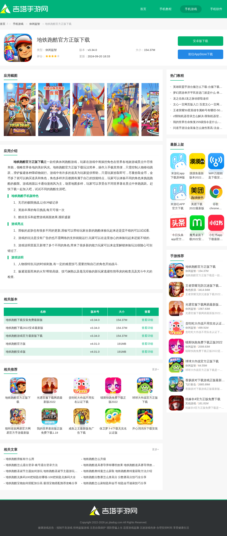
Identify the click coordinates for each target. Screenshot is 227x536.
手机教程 (165, 9)
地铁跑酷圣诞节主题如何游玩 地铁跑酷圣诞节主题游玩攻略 (43, 471)
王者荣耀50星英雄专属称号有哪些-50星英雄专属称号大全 (198, 110)
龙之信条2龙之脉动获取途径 (191, 98)
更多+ (155, 369)
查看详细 (147, 319)
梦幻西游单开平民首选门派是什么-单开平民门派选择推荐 (198, 92)
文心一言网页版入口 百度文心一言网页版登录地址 (198, 104)
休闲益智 (34, 23)
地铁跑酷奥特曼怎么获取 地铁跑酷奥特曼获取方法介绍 (117, 471)
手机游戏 (191, 9)
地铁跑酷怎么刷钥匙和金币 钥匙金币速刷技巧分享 (114, 483)
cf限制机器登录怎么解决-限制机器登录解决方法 (198, 116)
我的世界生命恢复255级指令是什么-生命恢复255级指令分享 (198, 122)
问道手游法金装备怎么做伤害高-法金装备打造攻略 (198, 127)
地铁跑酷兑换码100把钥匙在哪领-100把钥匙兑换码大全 (41, 477)
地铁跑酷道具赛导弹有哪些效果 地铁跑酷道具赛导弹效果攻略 (121, 465)
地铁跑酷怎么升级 (94, 459)
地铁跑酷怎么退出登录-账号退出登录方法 (32, 465)
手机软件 (216, 9)
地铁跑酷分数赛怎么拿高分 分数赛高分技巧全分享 (114, 477)
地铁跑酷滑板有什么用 (20, 459)
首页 (143, 9)
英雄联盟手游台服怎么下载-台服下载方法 (198, 86)
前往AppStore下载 (200, 54)
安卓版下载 (200, 41)
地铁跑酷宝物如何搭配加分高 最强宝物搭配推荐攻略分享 (41, 483)
